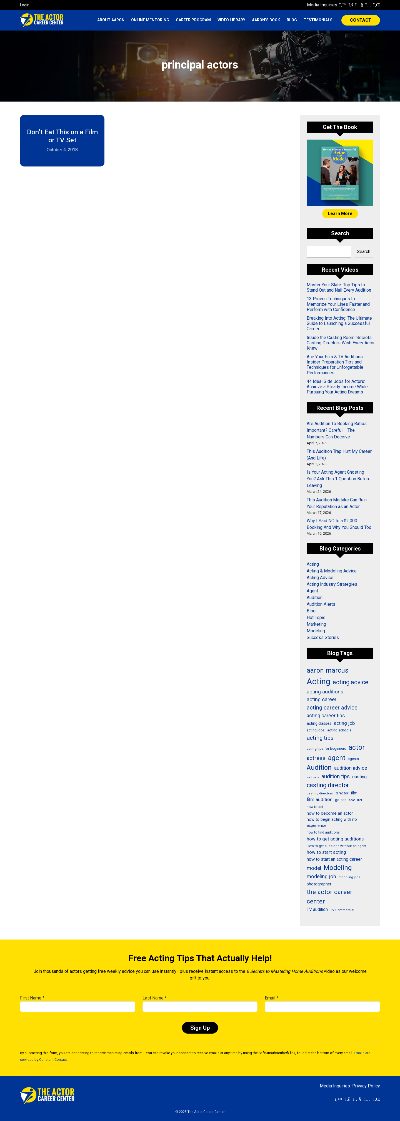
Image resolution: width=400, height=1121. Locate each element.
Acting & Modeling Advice (332, 571)
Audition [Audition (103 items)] (319, 767)
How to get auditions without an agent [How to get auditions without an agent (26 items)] (336, 846)
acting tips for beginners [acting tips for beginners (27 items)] (326, 748)
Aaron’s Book (266, 20)
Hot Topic (316, 617)
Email (271, 998)
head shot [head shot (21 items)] (355, 800)
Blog (292, 20)
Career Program (193, 20)
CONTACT (360, 20)
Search (363, 251)
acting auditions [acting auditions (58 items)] (325, 691)
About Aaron (110, 20)
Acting (313, 564)
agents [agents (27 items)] (353, 759)
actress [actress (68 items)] (316, 758)
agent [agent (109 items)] (336, 758)
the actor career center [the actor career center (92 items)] (329, 896)
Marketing (316, 624)
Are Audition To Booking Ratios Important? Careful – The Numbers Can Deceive (337, 430)
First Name (32, 998)
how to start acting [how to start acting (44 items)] (326, 852)
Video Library (231, 20)
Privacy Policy (366, 1086)
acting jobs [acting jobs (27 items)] (316, 730)
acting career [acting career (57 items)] (321, 699)
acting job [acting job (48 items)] (344, 723)
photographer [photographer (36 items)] (319, 884)
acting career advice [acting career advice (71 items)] (332, 707)
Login (24, 5)
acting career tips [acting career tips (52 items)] (326, 715)
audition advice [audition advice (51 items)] (350, 768)
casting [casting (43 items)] (359, 776)
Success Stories (323, 637)
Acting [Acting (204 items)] (318, 681)
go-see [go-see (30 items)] (340, 799)
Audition (314, 597)
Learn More (340, 213)
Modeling (316, 630)
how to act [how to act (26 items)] (315, 807)
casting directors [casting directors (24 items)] (320, 793)
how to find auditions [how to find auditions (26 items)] (323, 832)
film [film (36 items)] (354, 793)
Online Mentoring (150, 20)
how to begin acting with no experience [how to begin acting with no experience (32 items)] (332, 822)
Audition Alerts (321, 604)
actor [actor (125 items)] (357, 747)
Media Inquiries (322, 4)
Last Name (154, 998)
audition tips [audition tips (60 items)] (335, 776)
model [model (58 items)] (314, 868)
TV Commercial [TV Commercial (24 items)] (342, 910)
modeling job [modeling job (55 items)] (321, 876)
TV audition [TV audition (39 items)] (317, 909)
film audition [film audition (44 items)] (319, 799)
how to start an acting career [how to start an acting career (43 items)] (334, 859)
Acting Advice (320, 577)
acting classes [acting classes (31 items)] (319, 723)
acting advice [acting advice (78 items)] (350, 682)
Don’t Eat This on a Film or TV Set (62, 136)
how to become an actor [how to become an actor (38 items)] (330, 813)
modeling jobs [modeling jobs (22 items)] (349, 877)
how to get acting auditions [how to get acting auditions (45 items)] (335, 839)
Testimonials (318, 20)
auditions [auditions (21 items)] (313, 777)
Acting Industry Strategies (332, 584)
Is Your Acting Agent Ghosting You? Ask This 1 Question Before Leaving (339, 478)
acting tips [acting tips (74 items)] (320, 737)
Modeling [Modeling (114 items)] (338, 868)
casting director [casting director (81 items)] (328, 785)
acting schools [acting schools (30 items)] (339, 730)
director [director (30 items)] (342, 793)
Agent (312, 591)
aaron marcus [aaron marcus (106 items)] (327, 670)
